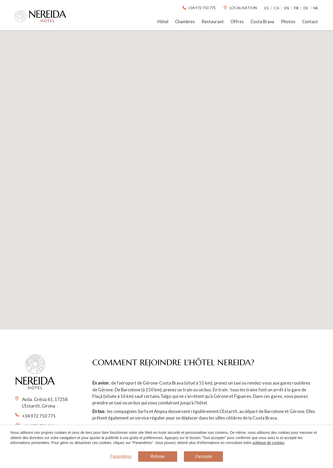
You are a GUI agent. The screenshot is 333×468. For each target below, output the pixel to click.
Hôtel (162, 21)
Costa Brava (262, 21)
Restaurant (213, 21)
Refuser (157, 456)
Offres (237, 21)
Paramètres (121, 456)
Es (267, 8)
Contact (310, 21)
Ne (315, 8)
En (286, 8)
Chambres (185, 21)
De (306, 8)
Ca (276, 8)
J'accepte (203, 456)
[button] (166, 175)
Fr (296, 8)
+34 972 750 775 (199, 7)
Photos (288, 21)
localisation (240, 7)
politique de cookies (268, 443)
